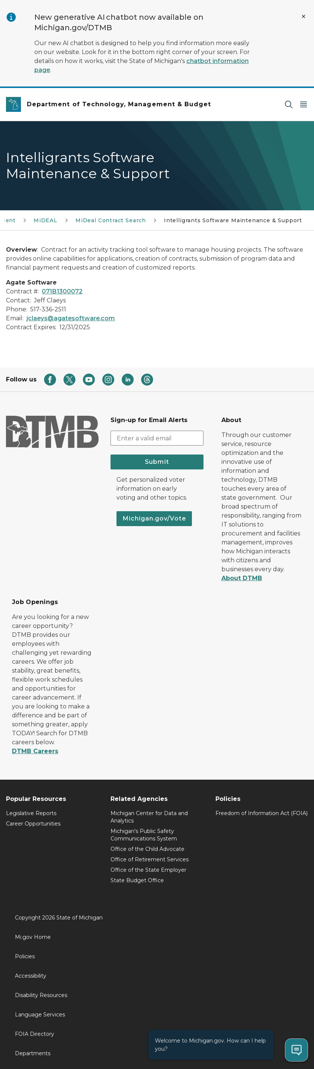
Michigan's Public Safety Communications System (144, 835)
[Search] (288, 104)
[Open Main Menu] (303, 104)
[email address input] (157, 438)
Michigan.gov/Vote (154, 518)
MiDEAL (45, 220)
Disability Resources (41, 995)
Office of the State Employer (148, 870)
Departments (32, 1053)
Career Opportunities (33, 823)
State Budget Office (137, 880)
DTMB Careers (35, 751)
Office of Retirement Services (150, 859)
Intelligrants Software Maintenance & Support (233, 220)
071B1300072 (62, 291)
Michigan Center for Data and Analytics (149, 817)
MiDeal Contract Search (110, 220)
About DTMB (241, 578)
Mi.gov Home (33, 937)
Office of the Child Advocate (147, 849)
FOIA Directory (34, 1034)
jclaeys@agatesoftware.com (71, 318)
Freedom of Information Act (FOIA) (261, 813)
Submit (157, 461)
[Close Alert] (303, 16)
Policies (25, 956)
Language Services (40, 1014)
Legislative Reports (31, 813)
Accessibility (30, 975)
